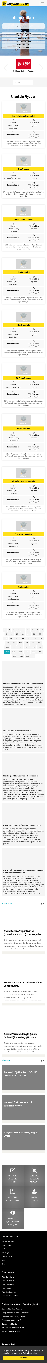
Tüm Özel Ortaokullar (10, 1296)
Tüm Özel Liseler (8, 1281)
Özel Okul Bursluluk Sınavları (12, 1309)
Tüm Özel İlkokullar (9, 1292)
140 (8, 643)
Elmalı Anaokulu (23, 587)
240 (33, 647)
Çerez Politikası (7, 1256)
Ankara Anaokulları (23, 36)
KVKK (4, 1260)
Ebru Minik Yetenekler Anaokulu (23, 116)
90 (17, 638)
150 (14, 643)
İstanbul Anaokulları (23, 33)
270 (13, 652)
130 (41, 638)
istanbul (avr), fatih (13, 387)
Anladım (23, 1357)
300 (33, 652)
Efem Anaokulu (23, 169)
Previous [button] (6, 67)
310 (40, 652)
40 (28, 634)
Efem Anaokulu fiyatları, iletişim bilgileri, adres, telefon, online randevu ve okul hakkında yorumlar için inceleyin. (23, 194)
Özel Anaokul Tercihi (9, 1324)
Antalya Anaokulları (23, 47)
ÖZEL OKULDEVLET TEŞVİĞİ (12, 1195)
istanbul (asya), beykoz (13, 178)
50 (34, 634)
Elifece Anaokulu (23, 428)
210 (14, 647)
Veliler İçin (5, 1253)
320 (14, 656)
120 (35, 638)
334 (27, 656)
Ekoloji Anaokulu (23, 325)
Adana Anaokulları (23, 42)
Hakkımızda (6, 1245)
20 (17, 634)
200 (7, 647)
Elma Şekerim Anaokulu (23, 534)
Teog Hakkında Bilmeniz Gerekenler (15, 1313)
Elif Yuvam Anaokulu (23, 378)
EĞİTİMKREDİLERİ (34, 1195)
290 (27, 652)
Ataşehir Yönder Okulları (11, 1331)
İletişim (4, 1264)
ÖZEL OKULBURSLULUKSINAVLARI (34, 1175)
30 (23, 634)
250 (39, 647)
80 (11, 638)
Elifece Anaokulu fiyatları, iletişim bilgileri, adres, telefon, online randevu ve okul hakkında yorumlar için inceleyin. (23, 456)
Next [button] (41, 67)
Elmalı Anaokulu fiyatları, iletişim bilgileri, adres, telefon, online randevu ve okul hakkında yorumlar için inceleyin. (23, 615)
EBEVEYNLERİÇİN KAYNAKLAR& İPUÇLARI (12, 1218)
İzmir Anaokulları (23, 39)
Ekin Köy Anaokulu (23, 272)
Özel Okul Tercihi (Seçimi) (11, 1320)
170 (26, 643)
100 (23, 638)
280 (20, 652)
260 (7, 652)
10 (11, 634)
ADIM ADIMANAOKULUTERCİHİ (12, 1175)
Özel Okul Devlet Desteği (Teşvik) (14, 1316)
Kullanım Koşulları (8, 1241)
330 (21, 656)
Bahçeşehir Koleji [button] (8, 1344)
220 (20, 647)
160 (20, 643)
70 (6, 638)
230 (26, 647)
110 (29, 638)
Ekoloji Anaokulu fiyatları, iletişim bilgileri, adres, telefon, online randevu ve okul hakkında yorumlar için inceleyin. (23, 353)
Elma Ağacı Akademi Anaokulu (23, 481)
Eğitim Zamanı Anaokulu (23, 219)
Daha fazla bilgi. (30, 1353)
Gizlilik (4, 1249)
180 (33, 643)
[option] (23, 67)
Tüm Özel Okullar (8, 1277)
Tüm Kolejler (6, 1288)
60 (40, 634)
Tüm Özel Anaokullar (10, 1284)
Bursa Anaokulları (23, 44)
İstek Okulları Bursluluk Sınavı (13, 1328)
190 (39, 643)
